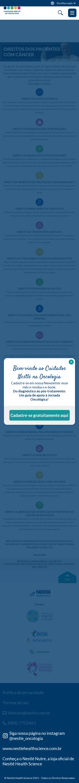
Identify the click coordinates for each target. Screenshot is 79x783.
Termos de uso (16, 702)
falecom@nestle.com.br (29, 712)
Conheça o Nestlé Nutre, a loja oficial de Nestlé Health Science (38, 761)
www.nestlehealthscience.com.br (32, 748)
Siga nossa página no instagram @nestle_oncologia (37, 736)
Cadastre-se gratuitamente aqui (39, 415)
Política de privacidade (23, 692)
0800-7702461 (22, 722)
